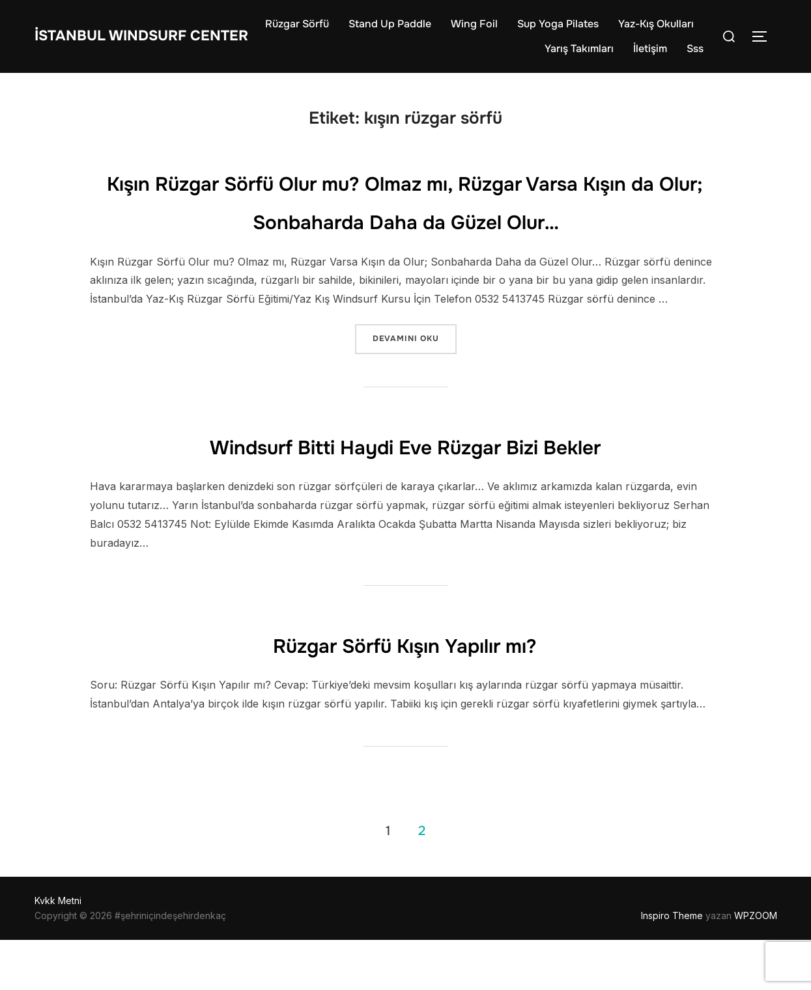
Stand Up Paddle (485, 29)
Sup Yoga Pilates (653, 29)
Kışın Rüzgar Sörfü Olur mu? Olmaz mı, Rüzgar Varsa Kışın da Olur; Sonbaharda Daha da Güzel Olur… (405, 232)
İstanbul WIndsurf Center (124, 42)
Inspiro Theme (672, 964)
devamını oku (414, 387)
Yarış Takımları (579, 54)
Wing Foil (569, 29)
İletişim (650, 54)
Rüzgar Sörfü (392, 29)
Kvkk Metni (58, 950)
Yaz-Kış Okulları (487, 54)
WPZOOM (755, 964)
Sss (695, 54)
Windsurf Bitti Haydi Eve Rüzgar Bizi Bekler (405, 494)
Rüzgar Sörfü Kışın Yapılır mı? (405, 693)
